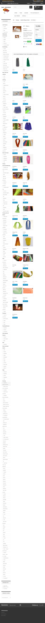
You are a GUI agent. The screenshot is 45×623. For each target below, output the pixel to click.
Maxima (4, 176)
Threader (4, 450)
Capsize (4, 105)
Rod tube (5, 229)
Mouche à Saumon (4, 287)
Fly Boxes (4, 313)
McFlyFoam (25, 297)
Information (5, 582)
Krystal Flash (15, 149)
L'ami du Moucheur (4, 261)
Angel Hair (25, 182)
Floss (4, 514)
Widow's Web (25, 248)
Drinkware (5, 28)
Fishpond (5, 156)
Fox (3, 530)
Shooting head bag (5, 188)
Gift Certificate (5, 333)
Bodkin (4, 448)
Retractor (5, 43)
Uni (3, 539)
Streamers (5, 265)
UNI (3, 420)
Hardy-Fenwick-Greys (5, 244)
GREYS (4, 368)
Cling (4, 324)
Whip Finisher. (5, 459)
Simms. (4, 110)
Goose (4, 477)
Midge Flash (14, 232)
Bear (4, 528)
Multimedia (17, 15)
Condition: (25, 30)
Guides (4, 48)
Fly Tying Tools (5, 439)
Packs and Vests (5, 152)
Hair (4, 519)
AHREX (4, 510)
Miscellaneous (5, 70)
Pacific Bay (5, 52)
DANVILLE (5, 422)
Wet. (4, 273)
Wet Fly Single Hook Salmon (5, 303)
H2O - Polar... (15, 281)
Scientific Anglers (6, 211)
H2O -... (13, 69)
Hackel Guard (5, 453)
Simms (4, 83)
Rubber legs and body (5, 392)
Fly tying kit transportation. (5, 416)
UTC (4, 399)
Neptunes (5, 269)
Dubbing (4, 411)
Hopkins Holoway (6, 54)
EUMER (4, 470)
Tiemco (4, 497)
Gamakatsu (5, 506)
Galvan (4, 351)
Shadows (5, 298)
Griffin (4, 567)
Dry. (3, 271)
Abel (4, 349)
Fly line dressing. (4, 184)
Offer (15, 12)
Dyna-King (5, 563)
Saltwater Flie (5, 293)
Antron (4, 400)
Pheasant (4, 484)
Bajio (4, 340)
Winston (4, 238)
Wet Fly (4, 289)
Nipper (4, 39)
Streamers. (5, 276)
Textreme (4, 433)
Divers (4, 457)
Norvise (4, 572)
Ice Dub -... (25, 100)
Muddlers (4, 282)
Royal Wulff (5, 194)
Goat (4, 534)
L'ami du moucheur (4, 316)
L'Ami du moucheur (4, 113)
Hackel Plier (5, 446)
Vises (4, 559)
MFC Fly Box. (5, 318)
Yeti (4, 379)
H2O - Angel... (25, 84)
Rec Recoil (5, 50)
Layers (4, 134)
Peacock (4, 483)
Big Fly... (14, 199)
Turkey (4, 473)
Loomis (4, 98)
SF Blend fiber (25, 265)
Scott (4, 254)
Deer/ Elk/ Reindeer (4, 522)
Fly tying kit (5, 578)
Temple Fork (5, 68)
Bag (4, 30)
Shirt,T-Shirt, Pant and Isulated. (6, 108)
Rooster (4, 481)
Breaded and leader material (5, 168)
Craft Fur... (14, 133)
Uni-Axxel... (25, 133)
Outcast (4, 329)
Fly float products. (4, 296)
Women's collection (5, 150)
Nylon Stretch (5, 437)
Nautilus (4, 366)
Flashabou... (25, 149)
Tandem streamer (4, 308)
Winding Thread (6, 59)
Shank (4, 512)
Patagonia (4, 103)
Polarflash (14, 297)
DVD (4, 76)
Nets (3, 342)
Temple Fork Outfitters (5, 226)
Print (26, 46)
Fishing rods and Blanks (6, 214)
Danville (4, 517)
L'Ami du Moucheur (4, 101)
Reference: (25, 28)
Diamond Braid (5, 402)
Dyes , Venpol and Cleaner (5, 550)
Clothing (4, 79)
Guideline (4, 90)
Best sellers (3, 615)
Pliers (4, 41)
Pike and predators (4, 179)
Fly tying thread (6, 419)
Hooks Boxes (5, 508)
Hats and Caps (6, 94)
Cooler (4, 26)
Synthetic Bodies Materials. (5, 396)
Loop (4, 236)
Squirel (4, 532)
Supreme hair (15, 215)
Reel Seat (5, 63)
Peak (4, 570)
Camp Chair (5, 32)
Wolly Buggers (5, 280)
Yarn (4, 435)
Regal (4, 561)
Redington (4, 249)
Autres (4, 311)
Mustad (4, 495)
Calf (3, 525)
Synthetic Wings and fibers (5, 383)
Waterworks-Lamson (5, 124)
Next (20, 36)
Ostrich (4, 479)
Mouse (4, 284)
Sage (4, 251)
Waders (4, 138)
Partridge (4, 499)
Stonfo (4, 574)
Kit (3, 461)
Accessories (5, 35)
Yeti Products (5, 24)
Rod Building (5, 46)
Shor (4, 322)
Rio (3, 196)
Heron (4, 486)
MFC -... (24, 117)
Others (4, 37)
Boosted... (14, 248)
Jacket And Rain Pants (5, 128)
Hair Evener (5, 455)
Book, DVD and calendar (5, 73)
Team (21, 12)
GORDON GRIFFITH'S (5, 425)
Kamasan (4, 503)
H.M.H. (4, 468)
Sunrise (4, 565)
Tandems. (4, 278)
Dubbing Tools (5, 444)
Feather (4, 472)
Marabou (4, 488)
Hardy (4, 355)
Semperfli (4, 431)
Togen (4, 501)
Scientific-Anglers (6, 172)
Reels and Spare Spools (5, 347)
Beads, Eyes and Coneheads (5, 387)
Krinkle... (24, 232)
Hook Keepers (5, 57)
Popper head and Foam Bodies (6, 407)
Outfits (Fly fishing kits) (5, 217)
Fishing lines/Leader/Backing (6, 164)
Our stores (5, 588)
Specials (24, 15)
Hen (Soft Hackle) (4, 491)
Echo (4, 242)
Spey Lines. (5, 203)
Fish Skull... (14, 265)
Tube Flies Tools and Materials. (5, 465)
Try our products (34, 12)
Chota (4, 87)
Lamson (4, 223)
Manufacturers (6, 593)
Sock (4, 81)
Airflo (4, 174)
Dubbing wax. (5, 413)
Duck (4, 475)
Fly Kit (4, 576)
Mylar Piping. (5, 545)
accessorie (5, 331)
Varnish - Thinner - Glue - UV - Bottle (5, 554)
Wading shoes (5, 85)
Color (37, 34)
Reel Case (5, 364)
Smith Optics (5, 338)
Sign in (41, 3)
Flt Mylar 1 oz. (5, 547)
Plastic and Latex (6, 404)
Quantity (37, 29)
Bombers (4, 291)
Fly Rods (5, 231)
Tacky (4, 320)
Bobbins (4, 442)
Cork (4, 61)
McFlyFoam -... (15, 314)
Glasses (4, 335)
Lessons (26, 12)
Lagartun (4, 543)
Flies (3, 258)
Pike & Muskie (5, 267)
